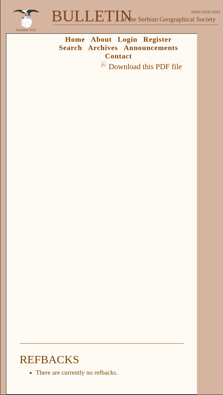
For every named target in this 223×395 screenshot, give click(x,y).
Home (75, 39)
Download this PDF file (145, 66)
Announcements (151, 48)
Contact (118, 56)
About (101, 39)
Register (157, 39)
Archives (103, 48)
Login (128, 39)
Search (70, 48)
